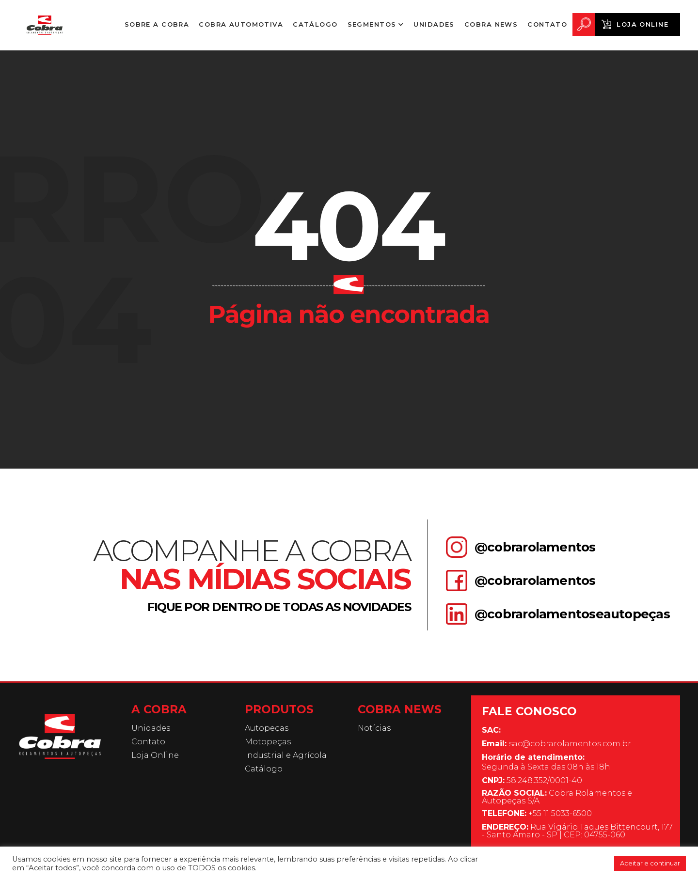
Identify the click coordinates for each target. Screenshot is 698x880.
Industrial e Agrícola (286, 755)
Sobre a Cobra (157, 28)
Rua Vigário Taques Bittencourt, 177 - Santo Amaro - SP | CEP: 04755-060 (577, 831)
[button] (376, 24)
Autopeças (266, 728)
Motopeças (268, 742)
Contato (547, 24)
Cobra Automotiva (241, 24)
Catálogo (315, 24)
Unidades (433, 24)
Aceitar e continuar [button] (650, 863)
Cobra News (491, 24)
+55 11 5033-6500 (537, 813)
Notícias (374, 728)
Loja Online (642, 24)
